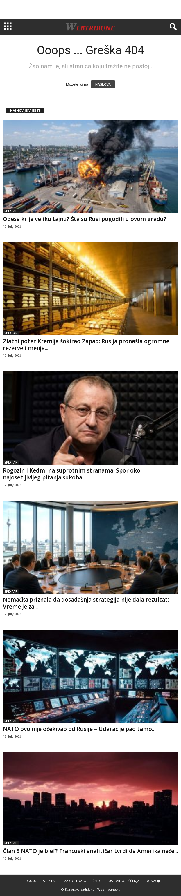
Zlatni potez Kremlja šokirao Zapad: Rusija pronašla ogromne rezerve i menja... (86, 344)
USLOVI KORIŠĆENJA (124, 881)
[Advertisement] (90, 9)
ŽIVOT (97, 881)
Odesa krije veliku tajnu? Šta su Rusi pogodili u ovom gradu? (84, 219)
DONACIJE (153, 881)
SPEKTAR (10, 211)
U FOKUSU (28, 881)
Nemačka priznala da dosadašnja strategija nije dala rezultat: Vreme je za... (86, 603)
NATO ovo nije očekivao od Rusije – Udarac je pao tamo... (79, 729)
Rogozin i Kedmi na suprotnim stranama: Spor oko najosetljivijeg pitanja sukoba (71, 474)
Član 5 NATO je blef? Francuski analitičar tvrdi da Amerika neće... (90, 851)
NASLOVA (103, 84)
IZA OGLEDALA (74, 881)
